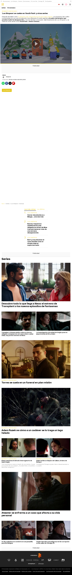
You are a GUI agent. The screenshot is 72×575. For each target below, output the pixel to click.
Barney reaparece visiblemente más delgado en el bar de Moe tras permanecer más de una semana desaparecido (37, 228)
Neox (3, 203)
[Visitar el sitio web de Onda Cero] (49, 560)
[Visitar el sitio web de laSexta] (15, 560)
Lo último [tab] (40, 209)
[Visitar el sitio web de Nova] (29, 560)
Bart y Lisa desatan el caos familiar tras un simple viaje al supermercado (35, 242)
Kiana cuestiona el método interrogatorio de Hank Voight (17, 461)
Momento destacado (9, 380)
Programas (11, 8)
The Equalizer (48, 1)
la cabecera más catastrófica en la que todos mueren (35, 16)
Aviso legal (5, 571)
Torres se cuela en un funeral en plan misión (27, 382)
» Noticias (21, 203)
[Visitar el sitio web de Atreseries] (43, 560)
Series (4, 8)
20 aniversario (6, 1)
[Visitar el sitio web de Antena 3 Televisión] (9, 560)
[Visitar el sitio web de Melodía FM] (63, 560)
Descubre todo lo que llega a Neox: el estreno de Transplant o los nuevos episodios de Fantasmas (30, 305)
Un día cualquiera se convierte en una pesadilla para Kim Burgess (17, 542)
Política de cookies (26, 571)
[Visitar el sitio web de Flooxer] (41, 564)
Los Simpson (14, 1)
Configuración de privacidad (53, 571)
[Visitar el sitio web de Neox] (22, 560)
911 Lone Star (34, 1)
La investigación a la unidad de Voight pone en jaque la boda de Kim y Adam (51, 333)
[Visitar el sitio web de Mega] (36, 560)
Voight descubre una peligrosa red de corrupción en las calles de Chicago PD (52, 542)
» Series (7, 203)
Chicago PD (41, 1)
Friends (20, 1)
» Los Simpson (14, 203)
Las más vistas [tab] (30, 209)
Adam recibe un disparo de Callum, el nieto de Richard (51, 461)
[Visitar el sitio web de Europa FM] (56, 560)
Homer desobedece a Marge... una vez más (35, 216)
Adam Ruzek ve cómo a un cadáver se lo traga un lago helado (32, 431)
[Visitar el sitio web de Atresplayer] (32, 564)
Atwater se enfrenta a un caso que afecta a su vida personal (31, 514)
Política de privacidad (14, 571)
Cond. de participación (39, 571)
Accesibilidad (66, 571)
